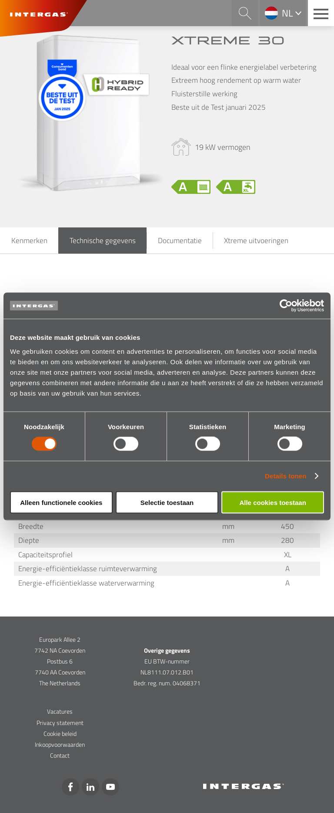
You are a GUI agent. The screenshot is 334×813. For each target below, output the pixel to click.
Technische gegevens (103, 240)
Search (245, 13)
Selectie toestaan (167, 502)
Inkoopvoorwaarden (60, 744)
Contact (60, 755)
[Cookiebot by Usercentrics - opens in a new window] (286, 305)
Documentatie (180, 240)
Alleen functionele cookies (61, 502)
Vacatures (60, 711)
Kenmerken (29, 240)
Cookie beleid (60, 733)
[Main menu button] (321, 13)
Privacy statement (60, 722)
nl (287, 13)
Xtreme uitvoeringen (256, 240)
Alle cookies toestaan (272, 502)
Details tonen (285, 476)
